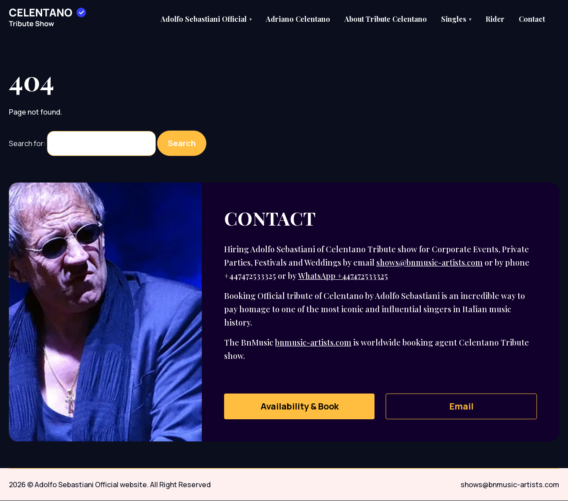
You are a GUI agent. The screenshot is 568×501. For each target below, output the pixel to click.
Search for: (27, 144)
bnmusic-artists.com (314, 343)
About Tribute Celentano (385, 19)
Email (461, 407)
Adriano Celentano (298, 19)
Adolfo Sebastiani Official (206, 19)
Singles (456, 19)
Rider (495, 19)
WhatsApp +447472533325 (344, 276)
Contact (532, 19)
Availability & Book (299, 407)
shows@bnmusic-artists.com (430, 263)
